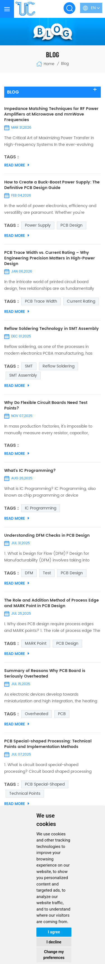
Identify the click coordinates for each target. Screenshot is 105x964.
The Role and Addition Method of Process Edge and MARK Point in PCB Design (51, 603)
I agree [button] (54, 932)
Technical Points (24, 793)
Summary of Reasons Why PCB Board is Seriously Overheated (44, 673)
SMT (29, 366)
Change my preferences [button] (53, 955)
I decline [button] (53, 942)
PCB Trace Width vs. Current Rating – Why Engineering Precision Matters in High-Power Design (49, 258)
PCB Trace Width (41, 301)
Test (47, 573)
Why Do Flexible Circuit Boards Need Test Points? (45, 405)
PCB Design (71, 225)
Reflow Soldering (58, 366)
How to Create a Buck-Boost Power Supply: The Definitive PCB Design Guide (52, 185)
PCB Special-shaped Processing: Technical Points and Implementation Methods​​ (48, 744)
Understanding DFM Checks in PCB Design (47, 535)
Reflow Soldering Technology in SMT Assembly (51, 329)
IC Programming (40, 508)
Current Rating (81, 301)
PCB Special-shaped (45, 784)
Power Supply (38, 225)
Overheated (36, 714)
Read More (16, 165)
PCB (62, 714)
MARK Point (35, 643)
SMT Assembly (23, 375)
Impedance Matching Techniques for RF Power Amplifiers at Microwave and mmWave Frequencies (51, 114)
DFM (29, 573)
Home (45, 64)
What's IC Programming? (30, 471)
